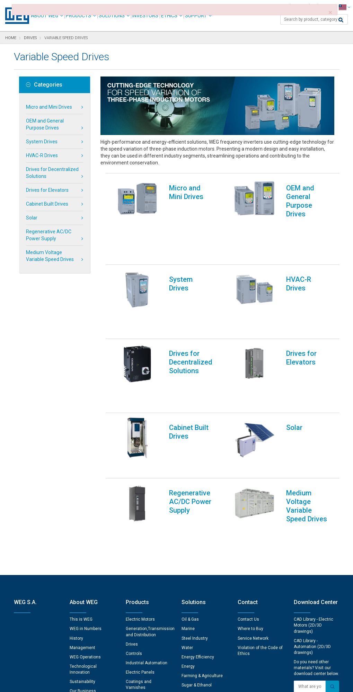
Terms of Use (171, 682)
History (76, 491)
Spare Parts (137, 550)
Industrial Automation (146, 515)
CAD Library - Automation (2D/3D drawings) (312, 499)
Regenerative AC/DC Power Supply (48, 235)
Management (82, 500)
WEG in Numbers (86, 481)
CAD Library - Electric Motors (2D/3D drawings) (313, 478)
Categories (44, 85)
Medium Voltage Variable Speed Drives (50, 256)
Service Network (253, 491)
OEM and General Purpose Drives (45, 124)
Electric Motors (140, 472)
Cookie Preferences (183, 661)
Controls (134, 506)
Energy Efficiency (198, 509)
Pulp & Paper (193, 557)
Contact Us (248, 472)
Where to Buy (250, 481)
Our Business (83, 543)
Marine (188, 481)
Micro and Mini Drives (49, 107)
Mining (188, 547)
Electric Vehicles (198, 566)
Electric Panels (140, 525)
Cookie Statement (133, 682)
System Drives (42, 141)
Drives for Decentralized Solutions (52, 173)
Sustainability (82, 534)
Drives (132, 497)
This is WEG (81, 472)
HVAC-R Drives (42, 155)
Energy (188, 519)
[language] (344, 7)
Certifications (82, 553)
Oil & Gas (190, 472)
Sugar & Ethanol (197, 538)
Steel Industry (195, 491)
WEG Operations (85, 509)
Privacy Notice (93, 682)
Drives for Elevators (47, 190)
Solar (31, 218)
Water (187, 500)
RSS (194, 682)
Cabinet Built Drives (47, 204)
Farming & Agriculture (202, 528)
